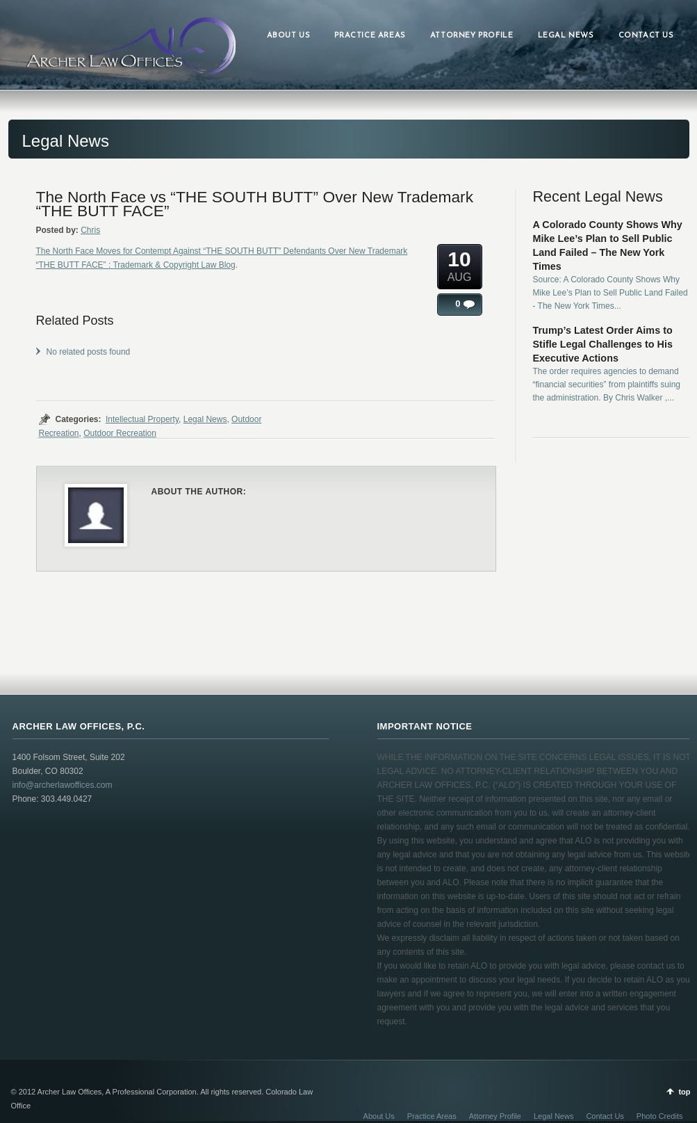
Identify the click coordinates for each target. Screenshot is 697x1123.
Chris (90, 230)
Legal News (205, 419)
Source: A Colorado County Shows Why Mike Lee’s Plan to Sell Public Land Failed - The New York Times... (610, 293)
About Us (379, 1116)
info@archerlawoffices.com (63, 785)
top (684, 1092)
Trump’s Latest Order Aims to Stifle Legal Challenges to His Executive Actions (603, 344)
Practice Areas (432, 1116)
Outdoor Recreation (119, 433)
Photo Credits (660, 1116)
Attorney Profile (495, 1116)
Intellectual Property (142, 419)
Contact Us (604, 1116)
